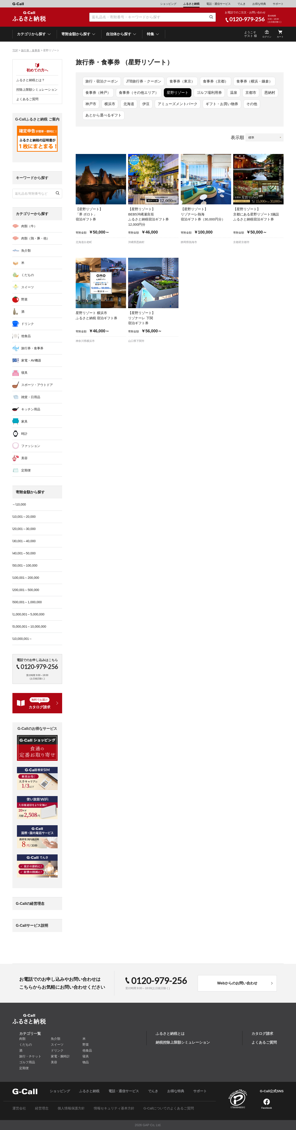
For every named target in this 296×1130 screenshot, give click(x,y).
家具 (24, 421)
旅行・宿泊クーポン (101, 81)
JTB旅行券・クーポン (143, 81)
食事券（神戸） (98, 93)
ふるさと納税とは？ (30, 80)
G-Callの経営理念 (30, 903)
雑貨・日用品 (30, 397)
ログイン (266, 36)
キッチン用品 (30, 409)
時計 (24, 433)
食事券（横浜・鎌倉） (254, 81)
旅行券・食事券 (30, 50)
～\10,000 (19, 504)
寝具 (24, 372)
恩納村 (269, 93)
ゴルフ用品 (27, 1062)
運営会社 (19, 1108)
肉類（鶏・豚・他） (35, 238)
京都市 (250, 93)
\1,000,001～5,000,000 (28, 614)
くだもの (27, 275)
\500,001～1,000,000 (27, 602)
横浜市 (109, 104)
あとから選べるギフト (103, 115)
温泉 (233, 93)
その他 (251, 104)
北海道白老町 (84, 242)
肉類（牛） (29, 226)
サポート (278, 3)
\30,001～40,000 (24, 541)
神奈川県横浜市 (85, 341)
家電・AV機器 (31, 360)
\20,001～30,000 (24, 529)
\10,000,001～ (22, 639)
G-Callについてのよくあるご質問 (168, 1108)
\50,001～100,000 (24, 565)
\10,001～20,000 (24, 516)
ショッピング (168, 3)
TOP (15, 50)
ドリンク (27, 324)
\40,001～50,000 (24, 553)
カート (280, 36)
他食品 (26, 336)
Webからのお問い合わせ (237, 983)
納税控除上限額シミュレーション (183, 1042)
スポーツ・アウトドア (37, 385)
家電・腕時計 (60, 1056)
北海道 (128, 104)
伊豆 (146, 104)
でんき (241, 3)
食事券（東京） (182, 81)
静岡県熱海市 (189, 242)
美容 (24, 458)
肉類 (22, 1038)
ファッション (30, 446)
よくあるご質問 (27, 99)
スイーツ (27, 287)
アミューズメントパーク (177, 104)
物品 (85, 1062)
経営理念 (42, 1108)
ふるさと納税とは (170, 1033)
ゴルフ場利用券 (209, 93)
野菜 (24, 299)
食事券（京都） (215, 81)
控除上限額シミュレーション (36, 89)
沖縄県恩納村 (136, 242)
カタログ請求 (262, 1033)
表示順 (237, 137)
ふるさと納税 (191, 3)
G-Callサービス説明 (32, 925)
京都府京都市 (241, 242)
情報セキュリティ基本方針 (114, 1108)
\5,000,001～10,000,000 (29, 626)
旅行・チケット (30, 1056)
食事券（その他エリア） (139, 93)
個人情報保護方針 (71, 1108)
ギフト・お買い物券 (222, 104)
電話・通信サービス (218, 3)
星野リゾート (177, 93)
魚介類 (26, 250)
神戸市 (90, 104)
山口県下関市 (136, 341)
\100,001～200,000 (25, 577)
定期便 (26, 470)
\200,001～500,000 (25, 590)
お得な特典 (259, 3)
